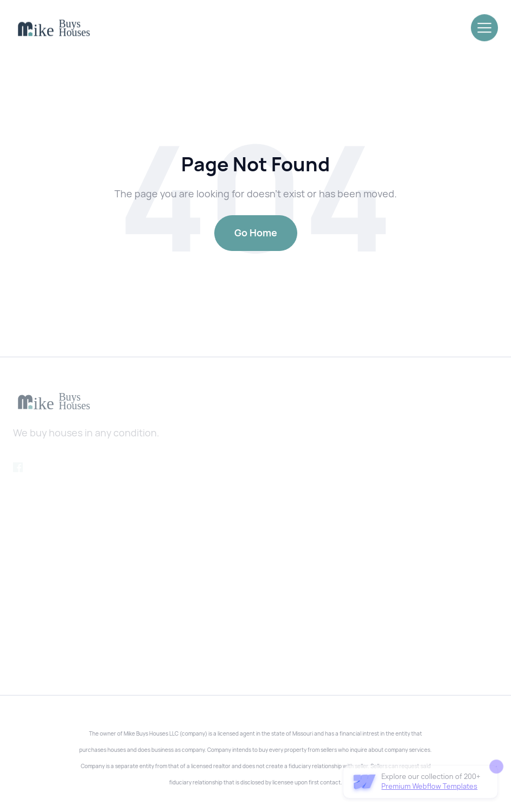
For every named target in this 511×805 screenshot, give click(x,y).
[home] (53, 28)
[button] (484, 26)
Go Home (255, 233)
